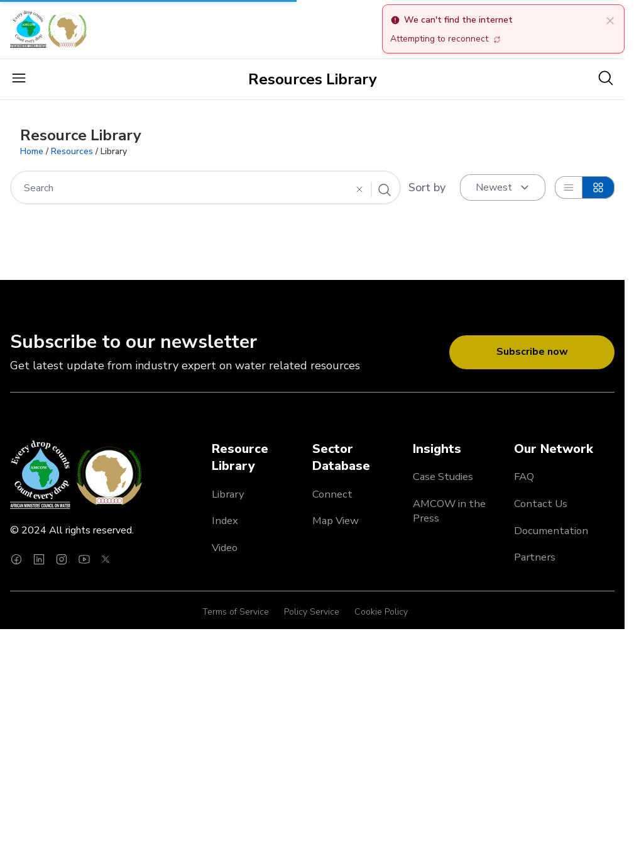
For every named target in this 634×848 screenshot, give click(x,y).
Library (228, 494)
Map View (335, 520)
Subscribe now (532, 352)
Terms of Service (235, 612)
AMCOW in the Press (449, 510)
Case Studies (443, 476)
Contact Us (540, 503)
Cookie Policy (381, 612)
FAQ (524, 476)
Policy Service (311, 612)
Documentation (551, 530)
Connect (332, 494)
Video (225, 547)
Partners (534, 557)
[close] (610, 20)
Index (225, 520)
